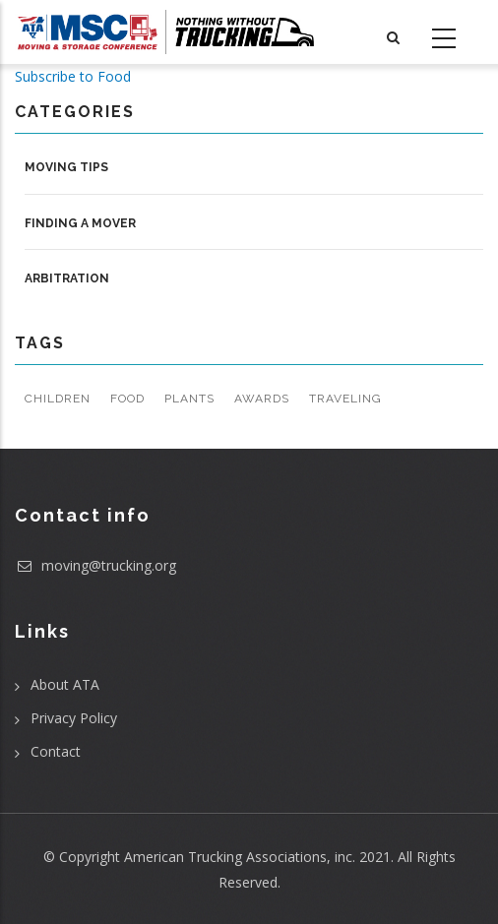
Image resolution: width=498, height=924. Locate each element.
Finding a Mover (80, 223)
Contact (56, 751)
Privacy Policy (74, 717)
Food (127, 398)
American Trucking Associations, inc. (239, 856)
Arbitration (67, 278)
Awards (261, 398)
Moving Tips (66, 167)
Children (58, 398)
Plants (189, 398)
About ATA (65, 684)
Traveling (345, 398)
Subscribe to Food (73, 76)
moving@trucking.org (95, 565)
